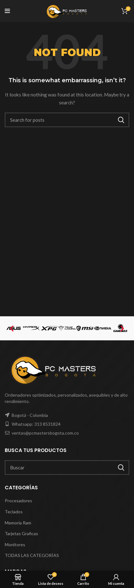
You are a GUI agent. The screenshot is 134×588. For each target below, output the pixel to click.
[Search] (67, 120)
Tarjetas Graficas (21, 533)
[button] (12, 328)
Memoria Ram (18, 522)
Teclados (14, 511)
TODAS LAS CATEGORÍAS (32, 555)
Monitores (15, 544)
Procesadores (18, 500)
